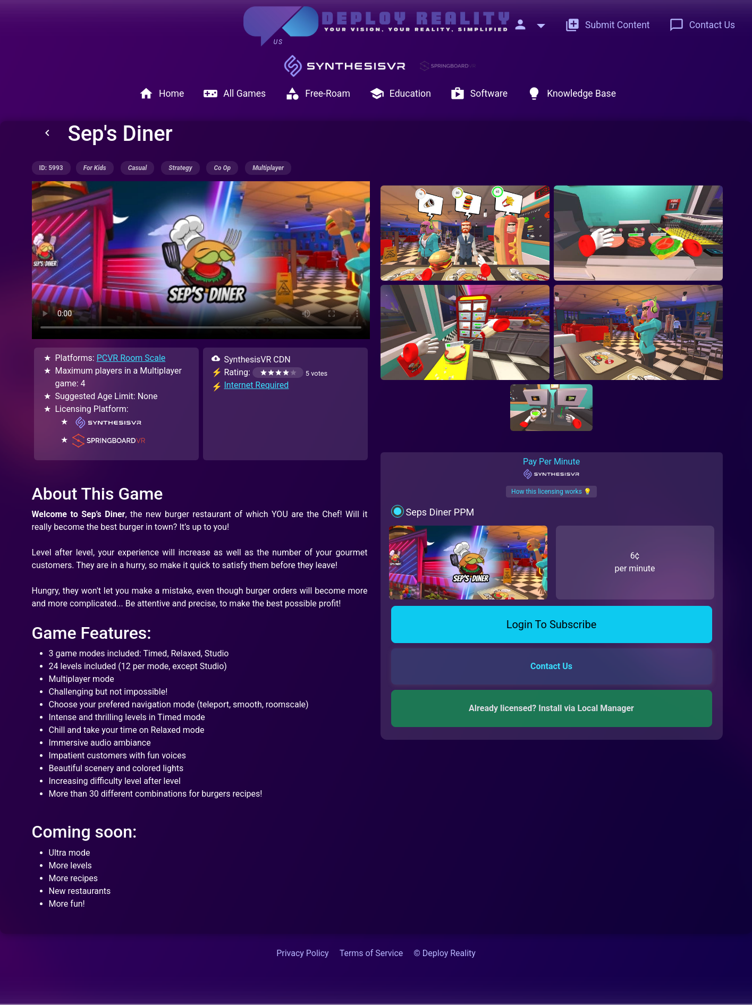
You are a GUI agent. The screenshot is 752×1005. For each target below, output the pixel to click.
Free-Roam (317, 93)
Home (161, 93)
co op (222, 168)
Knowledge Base (571, 93)
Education (400, 93)
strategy (180, 168)
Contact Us (702, 25)
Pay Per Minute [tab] (551, 468)
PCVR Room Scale (131, 358)
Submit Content (607, 25)
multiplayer (268, 168)
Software (479, 93)
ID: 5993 (51, 168)
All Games (234, 93)
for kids (94, 168)
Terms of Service (371, 953)
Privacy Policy (302, 953)
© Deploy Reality (444, 953)
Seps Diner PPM (439, 512)
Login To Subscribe (551, 624)
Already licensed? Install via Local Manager (551, 708)
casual (137, 168)
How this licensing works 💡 (551, 491)
